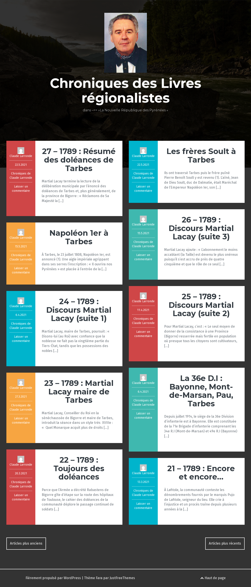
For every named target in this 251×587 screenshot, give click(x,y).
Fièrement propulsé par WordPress (53, 578)
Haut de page (213, 578)
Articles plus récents (225, 543)
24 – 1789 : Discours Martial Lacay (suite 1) (78, 310)
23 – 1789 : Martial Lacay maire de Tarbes (78, 391)
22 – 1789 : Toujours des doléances (78, 468)
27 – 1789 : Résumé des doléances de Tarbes (79, 160)
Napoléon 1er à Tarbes (78, 237)
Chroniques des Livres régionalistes (125, 90)
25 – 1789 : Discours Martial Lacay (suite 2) (201, 305)
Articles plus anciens (26, 543)
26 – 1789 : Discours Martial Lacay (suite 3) (201, 228)
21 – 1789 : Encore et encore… (201, 473)
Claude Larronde (21, 156)
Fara (99, 578)
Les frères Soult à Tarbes (201, 155)
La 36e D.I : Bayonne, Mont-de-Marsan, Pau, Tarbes (201, 390)
